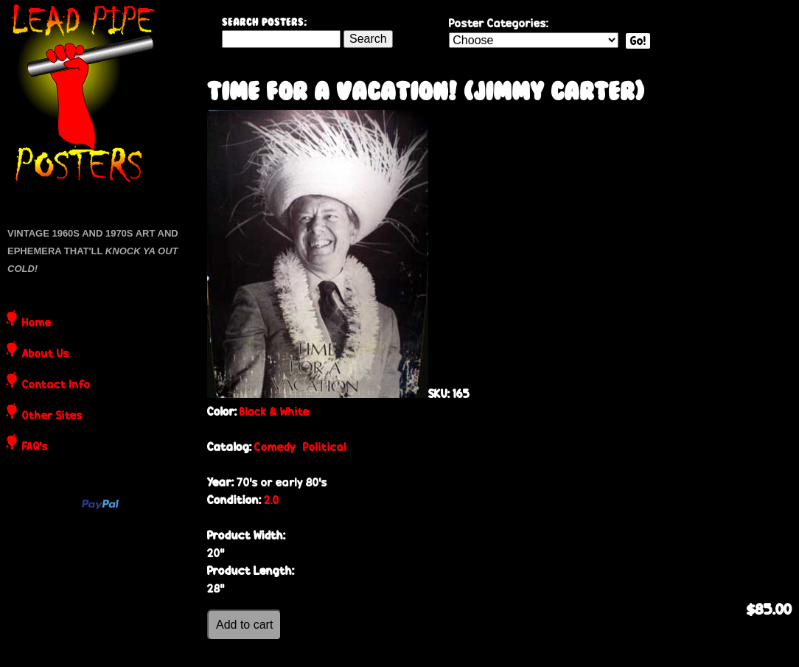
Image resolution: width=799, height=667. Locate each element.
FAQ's (35, 447)
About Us (45, 354)
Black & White (275, 411)
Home (37, 323)
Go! (638, 41)
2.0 (271, 500)
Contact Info (56, 385)
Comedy (275, 447)
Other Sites (52, 416)
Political (324, 447)
